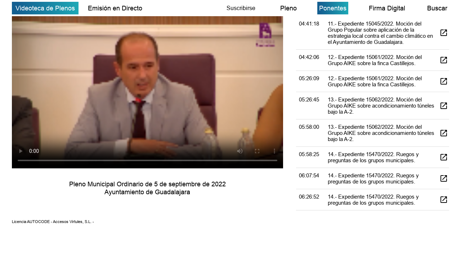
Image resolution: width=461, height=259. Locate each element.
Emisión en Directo (115, 8)
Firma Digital (387, 8)
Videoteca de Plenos (45, 8)
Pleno (288, 8)
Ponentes (332, 8)
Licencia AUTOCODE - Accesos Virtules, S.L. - (53, 221)
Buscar (437, 8)
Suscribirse (241, 8)
